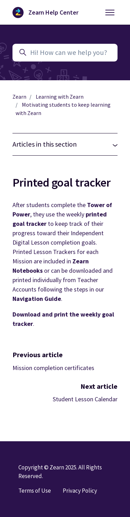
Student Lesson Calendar (85, 399)
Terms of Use (34, 490)
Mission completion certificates (53, 368)
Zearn (19, 96)
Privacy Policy (80, 490)
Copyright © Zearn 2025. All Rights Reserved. (60, 471)
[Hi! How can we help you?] (65, 52)
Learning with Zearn (60, 96)
